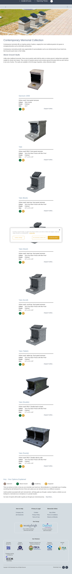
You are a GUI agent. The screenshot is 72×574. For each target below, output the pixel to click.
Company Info (19, 512)
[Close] (59, 230)
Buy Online (52, 512)
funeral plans (48, 530)
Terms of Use (36, 517)
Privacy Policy (36, 514)
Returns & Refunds (52, 517)
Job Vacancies (19, 514)
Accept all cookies (53, 237)
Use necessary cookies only (39, 237)
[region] (36, 235)
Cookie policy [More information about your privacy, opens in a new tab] (32, 233)
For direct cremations (47, 529)
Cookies (36, 512)
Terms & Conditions (52, 514)
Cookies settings (18, 237)
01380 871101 (26, 1)
